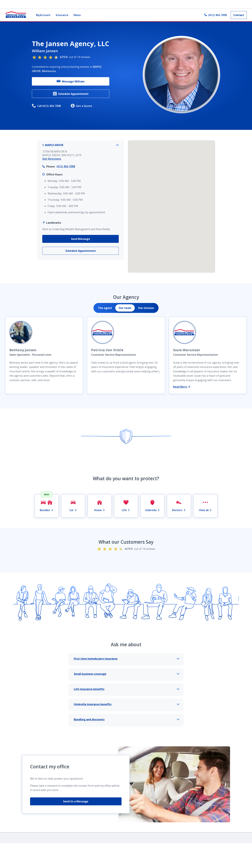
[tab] (105, 308)
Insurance (62, 15)
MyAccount (43, 15)
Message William (71, 81)
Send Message (80, 239)
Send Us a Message (75, 801)
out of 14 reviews (61, 57)
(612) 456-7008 (65, 166)
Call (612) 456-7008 (46, 106)
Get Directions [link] (51, 159)
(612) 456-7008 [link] (215, 15)
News (77, 15)
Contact (238, 15)
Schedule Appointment (71, 94)
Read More (181, 387)
